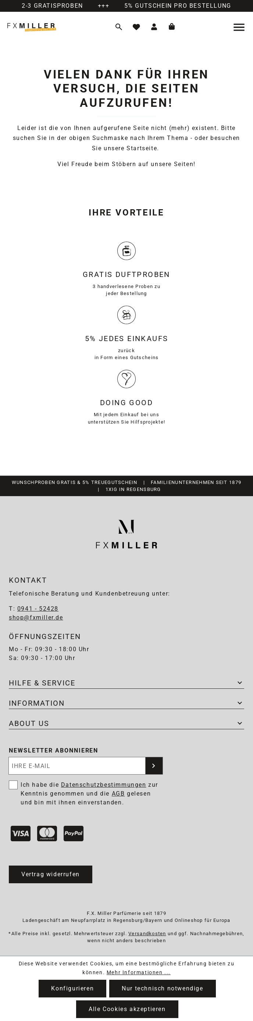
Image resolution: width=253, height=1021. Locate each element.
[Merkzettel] (136, 27)
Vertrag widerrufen (50, 874)
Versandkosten (147, 933)
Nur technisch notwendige (162, 988)
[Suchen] (119, 27)
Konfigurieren (72, 988)
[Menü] (240, 27)
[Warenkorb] (172, 27)
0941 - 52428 (37, 608)
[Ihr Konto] (154, 27)
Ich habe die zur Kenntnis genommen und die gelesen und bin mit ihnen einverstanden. (89, 793)
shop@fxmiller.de (36, 617)
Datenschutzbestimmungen (103, 784)
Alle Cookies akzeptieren (127, 1009)
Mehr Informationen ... (139, 972)
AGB (118, 793)
